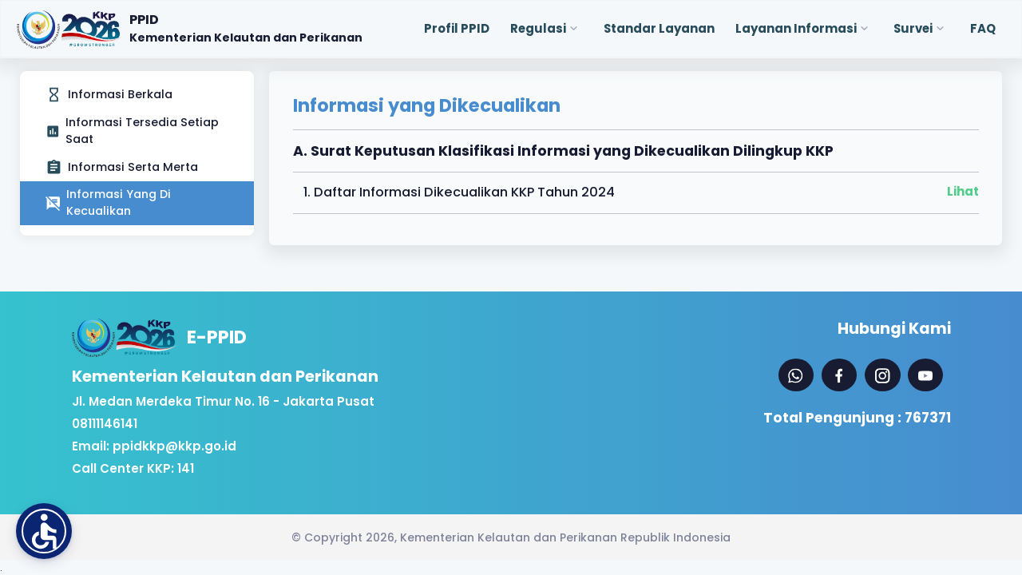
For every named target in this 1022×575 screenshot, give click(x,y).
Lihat (963, 191)
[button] (44, 531)
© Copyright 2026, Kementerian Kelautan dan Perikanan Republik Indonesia (511, 537)
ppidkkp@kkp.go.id (174, 446)
